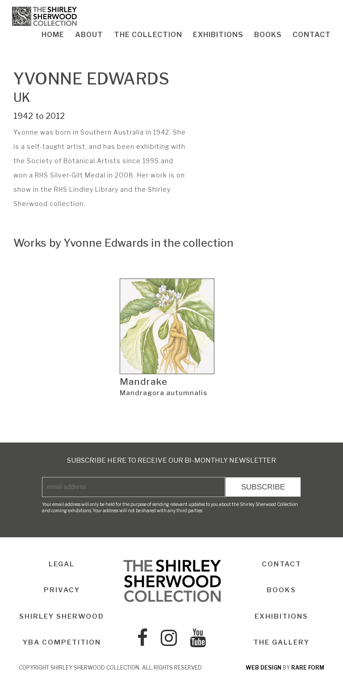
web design (263, 667)
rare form (307, 667)
